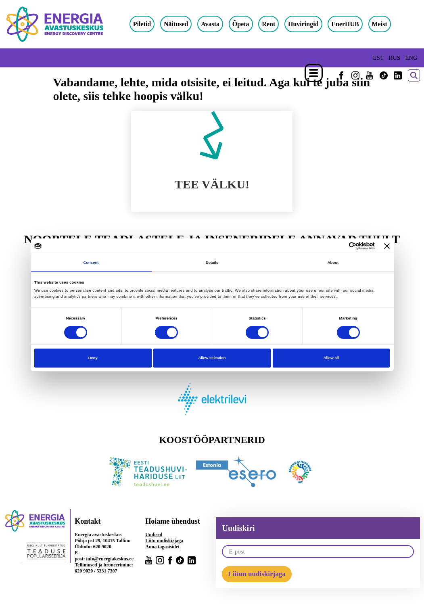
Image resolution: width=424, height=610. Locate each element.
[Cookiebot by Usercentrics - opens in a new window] (339, 246)
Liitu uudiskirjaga (164, 542)
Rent (276, 24)
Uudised (153, 536)
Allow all (331, 358)
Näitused (183, 24)
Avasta (218, 24)
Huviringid (311, 24)
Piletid (150, 24)
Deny (93, 358)
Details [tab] (212, 263)
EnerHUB (353, 24)
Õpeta (248, 24)
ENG (411, 57)
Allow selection (212, 358)
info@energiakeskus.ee (110, 560)
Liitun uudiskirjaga (256, 575)
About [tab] (333, 263)
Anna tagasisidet (162, 548)
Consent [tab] (90, 263)
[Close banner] (387, 246)
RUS (394, 57)
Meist (387, 24)
